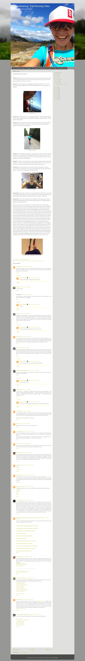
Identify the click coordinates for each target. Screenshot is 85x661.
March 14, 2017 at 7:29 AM (33, 370)
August (58, 79)
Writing (49, 68)
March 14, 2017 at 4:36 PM (25, 411)
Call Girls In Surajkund (20, 588)
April (58, 81)
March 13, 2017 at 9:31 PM (25, 336)
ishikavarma (18, 556)
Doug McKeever (19, 431)
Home (32, 649)
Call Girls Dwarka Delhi (20, 582)
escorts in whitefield (20, 622)
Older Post (48, 649)
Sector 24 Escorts (19, 565)
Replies (19, 275)
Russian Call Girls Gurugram (22, 589)
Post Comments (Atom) (23, 652)
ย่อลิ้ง (17, 491)
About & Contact (21, 68)
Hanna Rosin (19, 500)
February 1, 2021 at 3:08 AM (27, 599)
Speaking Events (62, 68)
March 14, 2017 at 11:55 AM (34, 304)
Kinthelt (18, 411)
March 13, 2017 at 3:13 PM (26, 266)
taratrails (18, 452)
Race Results (43, 68)
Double (17, 286)
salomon (24, 260)
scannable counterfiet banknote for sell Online (26, 540)
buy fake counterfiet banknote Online (24, 535)
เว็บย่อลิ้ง (18, 489)
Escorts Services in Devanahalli (22, 619)
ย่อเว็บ (17, 494)
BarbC (17, 423)
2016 (57, 87)
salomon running (29, 260)
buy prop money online (21, 533)
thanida (17, 486)
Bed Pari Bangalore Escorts (22, 614)
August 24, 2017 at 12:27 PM (26, 452)
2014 (57, 90)
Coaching (36, 68)
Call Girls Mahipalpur (20, 586)
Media (55, 68)
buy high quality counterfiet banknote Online (25, 530)
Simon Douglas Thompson (22, 370)
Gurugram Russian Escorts (21, 564)
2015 (57, 88)
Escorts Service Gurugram (21, 572)
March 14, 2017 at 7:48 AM (25, 389)
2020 (57, 74)
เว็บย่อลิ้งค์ (18, 490)
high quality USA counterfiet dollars (23, 550)
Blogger (56, 657)
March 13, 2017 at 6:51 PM (27, 294)
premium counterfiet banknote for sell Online (25, 548)
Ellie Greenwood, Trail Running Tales (30, 6)
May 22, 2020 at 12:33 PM (27, 556)
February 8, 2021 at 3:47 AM (34, 614)
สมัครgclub (18, 469)
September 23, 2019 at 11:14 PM (26, 486)
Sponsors (29, 68)
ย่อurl (17, 493)
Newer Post (16, 649)
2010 (57, 97)
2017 (57, 77)
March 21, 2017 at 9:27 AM (28, 431)
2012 (57, 94)
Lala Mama (18, 266)
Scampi (17, 389)
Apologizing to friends (21, 563)
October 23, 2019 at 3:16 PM (27, 500)
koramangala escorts (20, 621)
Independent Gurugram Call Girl (22, 571)
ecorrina (18, 336)
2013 (57, 92)
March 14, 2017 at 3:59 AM (24, 347)
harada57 (18, 465)
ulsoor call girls (19, 618)
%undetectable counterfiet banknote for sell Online (27, 528)
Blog (14, 68)
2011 (57, 95)
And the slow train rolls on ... (62, 84)
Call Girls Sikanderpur (20, 591)
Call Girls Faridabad (20, 583)
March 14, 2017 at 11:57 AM (34, 401)
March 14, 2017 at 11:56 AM (34, 361)
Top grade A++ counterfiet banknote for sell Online (27, 545)
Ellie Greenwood (23, 277)
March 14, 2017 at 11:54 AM (34, 277)
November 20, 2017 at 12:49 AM (27, 465)
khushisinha (18, 599)
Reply (17, 272)
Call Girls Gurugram (20, 593)
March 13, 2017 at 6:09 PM (25, 286)
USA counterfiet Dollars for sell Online (24, 543)
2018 (57, 76)
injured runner (19, 260)
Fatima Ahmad (19, 475)
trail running (35, 260)
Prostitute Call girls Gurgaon (21, 584)
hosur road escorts (20, 623)
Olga (17, 347)
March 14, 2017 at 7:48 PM (24, 423)
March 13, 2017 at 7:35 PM (24, 313)
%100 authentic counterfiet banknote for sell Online (27, 525)
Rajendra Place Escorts (41, 601)
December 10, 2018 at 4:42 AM (29, 475)
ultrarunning (40, 260)
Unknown (18, 443)
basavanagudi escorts (20, 624)
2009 (57, 99)
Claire (17, 313)
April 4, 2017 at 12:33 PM (26, 443)
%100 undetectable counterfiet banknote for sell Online (28, 517)
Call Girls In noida (19, 587)
